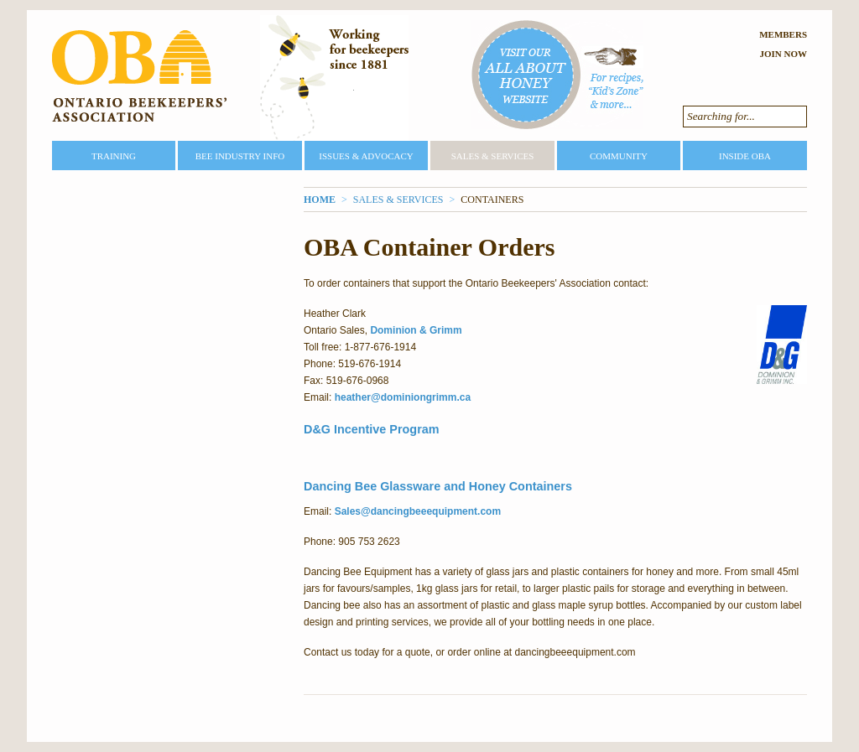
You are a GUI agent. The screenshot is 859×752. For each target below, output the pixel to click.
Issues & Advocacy (366, 156)
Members (783, 34)
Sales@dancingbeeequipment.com (418, 511)
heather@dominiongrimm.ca (403, 397)
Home (320, 199)
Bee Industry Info (240, 156)
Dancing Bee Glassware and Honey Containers (439, 486)
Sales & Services (492, 156)
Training (113, 156)
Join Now (783, 54)
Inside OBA (745, 156)
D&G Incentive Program (372, 429)
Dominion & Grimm (415, 330)
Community (619, 156)
